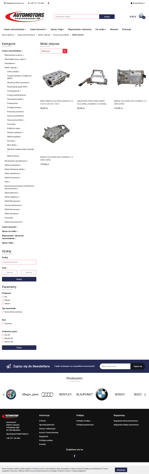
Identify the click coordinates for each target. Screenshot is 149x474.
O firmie (42, 421)
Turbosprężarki (14, 91)
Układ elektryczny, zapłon (16, 59)
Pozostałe (11, 124)
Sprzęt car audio (10, 231)
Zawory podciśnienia (15, 116)
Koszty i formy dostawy (48, 433)
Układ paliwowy (12, 193)
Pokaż (19, 348)
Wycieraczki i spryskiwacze (16, 161)
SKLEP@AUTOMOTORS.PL (17, 434)
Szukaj (19, 279)
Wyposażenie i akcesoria (79, 29)
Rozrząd (11, 141)
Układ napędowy (12, 197)
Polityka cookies (46, 440)
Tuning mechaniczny (14, 205)
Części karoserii (38, 29)
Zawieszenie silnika (15, 99)
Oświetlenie (10, 63)
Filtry (7, 182)
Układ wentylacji (12, 213)
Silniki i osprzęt (11, 67)
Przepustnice (12, 103)
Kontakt (42, 444)
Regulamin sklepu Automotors (126, 425)
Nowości (114, 29)
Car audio (100, 29)
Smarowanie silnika (15, 120)
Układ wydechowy (13, 173)
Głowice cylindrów (15, 132)
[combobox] (53, 51)
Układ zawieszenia (13, 165)
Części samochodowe (15, 29)
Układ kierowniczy (13, 209)
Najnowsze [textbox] (46, 51)
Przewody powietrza (15, 112)
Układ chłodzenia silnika (15, 169)
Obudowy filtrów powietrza (18, 82)
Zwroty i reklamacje (47, 429)
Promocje (126, 29)
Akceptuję (121, 470)
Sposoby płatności (46, 425)
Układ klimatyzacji (13, 201)
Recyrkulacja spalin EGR (17, 87)
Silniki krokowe (13, 156)
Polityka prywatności (85, 425)
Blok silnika (12, 145)
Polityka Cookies (83, 421)
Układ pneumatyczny (14, 222)
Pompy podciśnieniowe (16, 95)
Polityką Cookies (38, 469)
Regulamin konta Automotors (126, 421)
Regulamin (43, 436)
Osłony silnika (13, 72)
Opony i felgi (57, 29)
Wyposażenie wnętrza (14, 55)
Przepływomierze (14, 107)
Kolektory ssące (13, 128)
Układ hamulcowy (13, 178)
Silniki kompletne (14, 137)
